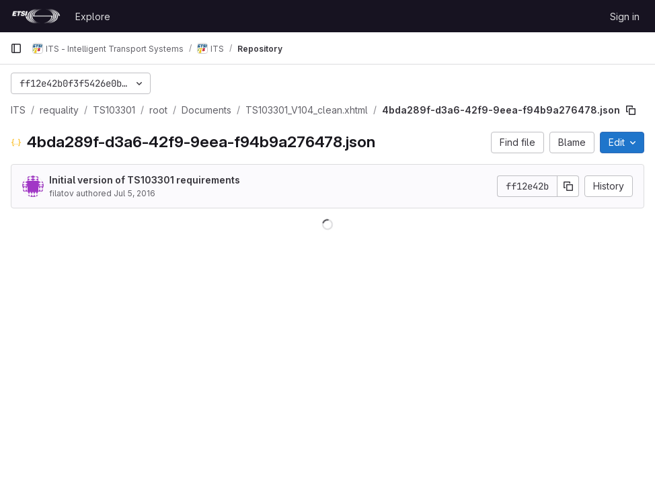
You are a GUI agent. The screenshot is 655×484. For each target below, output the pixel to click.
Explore (92, 16)
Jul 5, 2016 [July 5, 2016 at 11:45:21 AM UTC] (134, 193)
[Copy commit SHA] (568, 186)
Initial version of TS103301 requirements (144, 180)
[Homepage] (36, 16)
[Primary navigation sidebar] (16, 48)
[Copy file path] (631, 110)
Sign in (625, 16)
